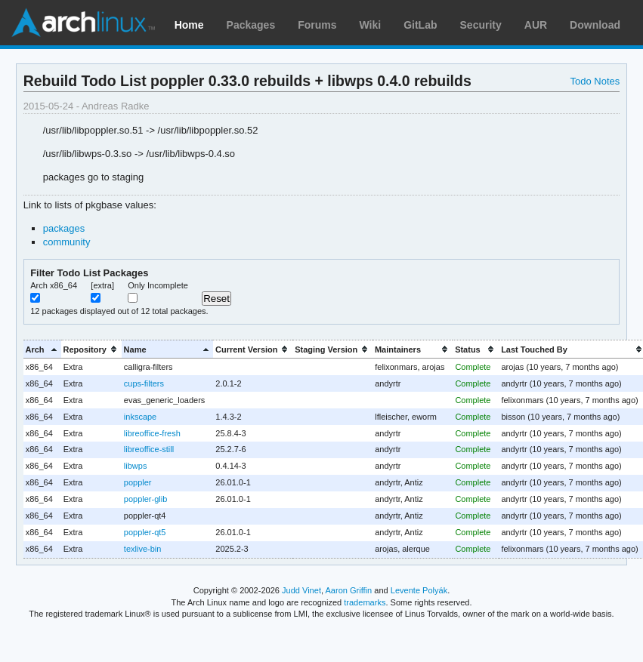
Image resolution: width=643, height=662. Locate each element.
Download (595, 25)
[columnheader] (42, 349)
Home (189, 25)
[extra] (102, 285)
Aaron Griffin (348, 590)
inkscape (140, 416)
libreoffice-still (149, 449)
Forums (317, 25)
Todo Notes (595, 81)
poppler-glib (145, 498)
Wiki (371, 25)
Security (481, 25)
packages (64, 228)
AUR (535, 25)
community (67, 242)
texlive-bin (142, 548)
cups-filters (144, 383)
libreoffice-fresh (152, 433)
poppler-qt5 (145, 532)
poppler (138, 482)
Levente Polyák (419, 590)
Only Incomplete (158, 285)
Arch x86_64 (53, 285)
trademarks (364, 602)
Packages (251, 25)
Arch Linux (83, 23)
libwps (135, 465)
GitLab (420, 25)
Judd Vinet (301, 590)
